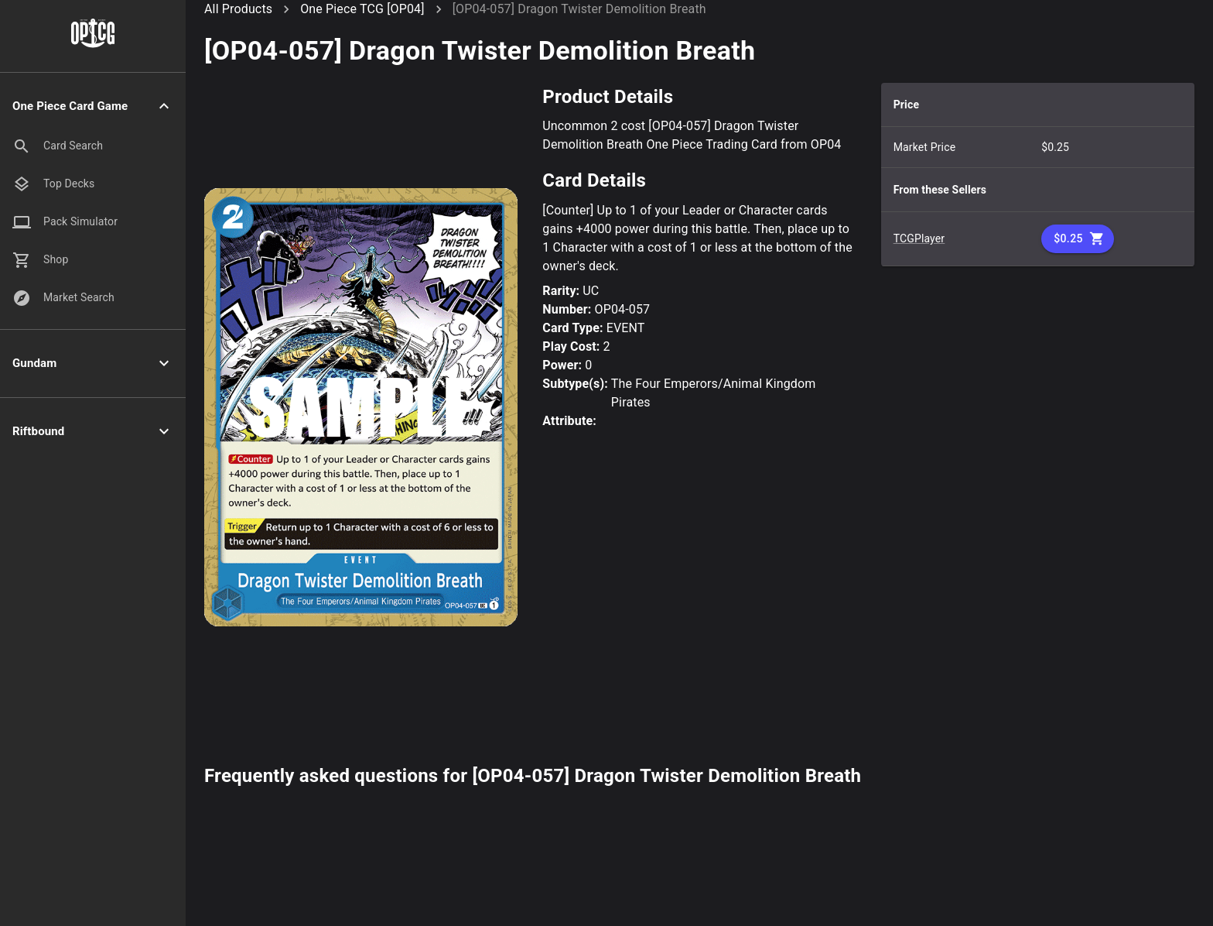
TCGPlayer (919, 238)
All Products (238, 9)
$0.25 (1077, 239)
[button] (93, 106)
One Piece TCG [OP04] (362, 9)
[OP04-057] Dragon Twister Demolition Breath (579, 9)
